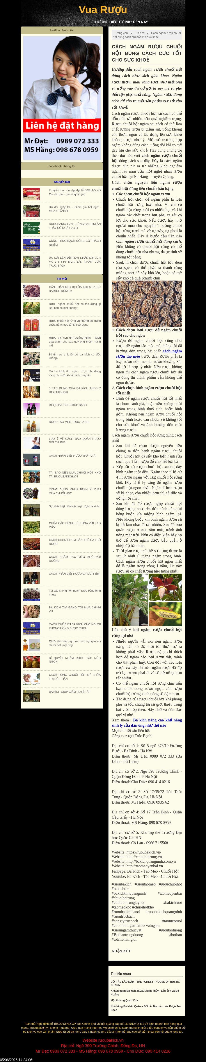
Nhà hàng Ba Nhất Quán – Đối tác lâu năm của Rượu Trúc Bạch (146, 1008)
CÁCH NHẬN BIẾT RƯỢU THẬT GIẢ (72, 455)
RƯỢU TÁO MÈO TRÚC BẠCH (69, 422)
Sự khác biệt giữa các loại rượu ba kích (74, 506)
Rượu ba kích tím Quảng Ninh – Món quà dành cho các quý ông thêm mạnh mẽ (75, 341)
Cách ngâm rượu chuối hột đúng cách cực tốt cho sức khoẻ (147, 35)
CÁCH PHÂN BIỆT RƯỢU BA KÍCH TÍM (74, 573)
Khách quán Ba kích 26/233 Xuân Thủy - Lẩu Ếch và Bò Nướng (145, 992)
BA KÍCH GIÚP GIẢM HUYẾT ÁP (69, 691)
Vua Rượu (103, 9)
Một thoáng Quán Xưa (124, 1000)
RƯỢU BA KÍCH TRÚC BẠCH (68, 405)
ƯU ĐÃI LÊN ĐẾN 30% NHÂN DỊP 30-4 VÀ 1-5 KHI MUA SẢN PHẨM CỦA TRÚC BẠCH (75, 261)
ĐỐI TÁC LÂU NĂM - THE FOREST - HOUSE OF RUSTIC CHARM (145, 983)
